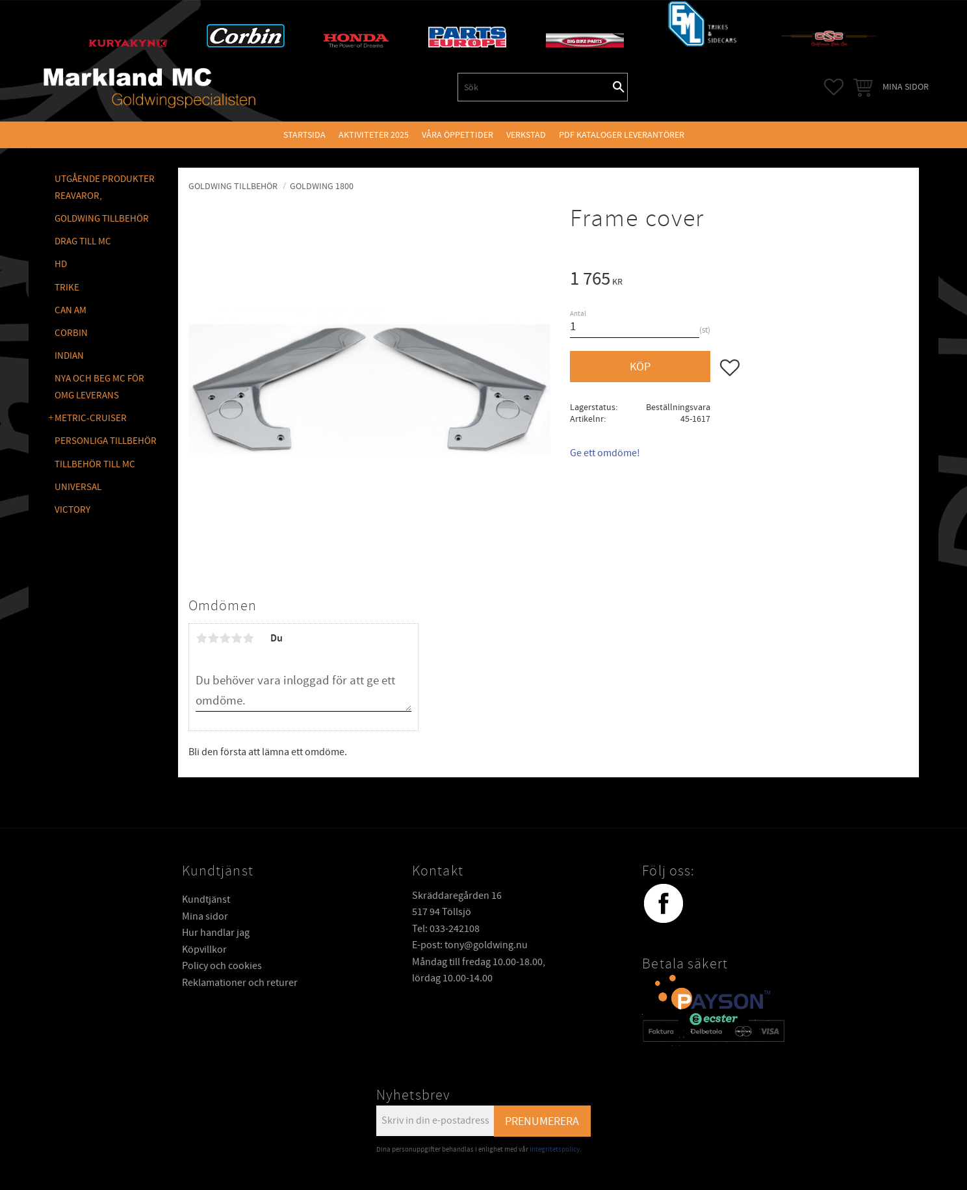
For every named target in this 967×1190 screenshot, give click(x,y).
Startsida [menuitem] (304, 135)
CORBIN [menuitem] (71, 333)
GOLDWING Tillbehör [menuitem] (102, 219)
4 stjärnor (236, 638)
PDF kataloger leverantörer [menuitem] (621, 135)
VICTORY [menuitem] (72, 510)
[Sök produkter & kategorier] (534, 87)
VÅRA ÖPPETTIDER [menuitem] (457, 135)
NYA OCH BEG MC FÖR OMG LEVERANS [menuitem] (99, 387)
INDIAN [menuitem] (69, 356)
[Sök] (618, 87)
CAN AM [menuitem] (70, 310)
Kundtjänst (206, 899)
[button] (834, 87)
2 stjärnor (213, 638)
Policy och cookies (222, 965)
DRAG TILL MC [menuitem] (83, 241)
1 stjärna (201, 638)
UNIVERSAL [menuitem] (78, 487)
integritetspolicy (555, 1149)
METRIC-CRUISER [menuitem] (91, 418)
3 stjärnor (225, 638)
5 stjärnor (248, 638)
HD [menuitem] (61, 264)
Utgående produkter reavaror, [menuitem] (105, 187)
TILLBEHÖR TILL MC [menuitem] (95, 464)
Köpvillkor (204, 949)
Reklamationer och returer (240, 982)
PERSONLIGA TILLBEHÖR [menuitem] (106, 441)
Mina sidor (205, 916)
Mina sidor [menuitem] (906, 87)
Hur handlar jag (216, 932)
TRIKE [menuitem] (67, 287)
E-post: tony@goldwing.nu (470, 944)
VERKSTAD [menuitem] (526, 135)
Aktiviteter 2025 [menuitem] (374, 135)
